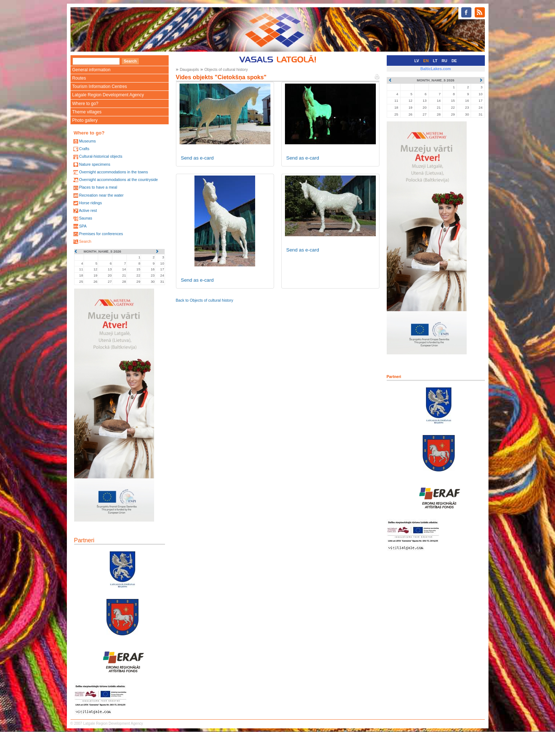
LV (416, 61)
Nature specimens (94, 164)
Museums (87, 141)
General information (91, 69)
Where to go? (85, 103)
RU (444, 61)
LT (435, 61)
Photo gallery (85, 120)
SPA (83, 226)
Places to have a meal (98, 187)
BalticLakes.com (435, 69)
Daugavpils (189, 69)
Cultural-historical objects (100, 156)
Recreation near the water (101, 195)
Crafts (84, 148)
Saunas (85, 218)
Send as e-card (197, 158)
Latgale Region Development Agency (108, 94)
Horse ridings (90, 203)
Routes (79, 78)
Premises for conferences (101, 234)
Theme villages (87, 111)
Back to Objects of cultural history (204, 300)
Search (85, 241)
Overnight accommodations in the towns (113, 172)
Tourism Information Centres (99, 86)
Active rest (88, 210)
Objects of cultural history (226, 69)
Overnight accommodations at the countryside (118, 179)
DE (454, 61)
